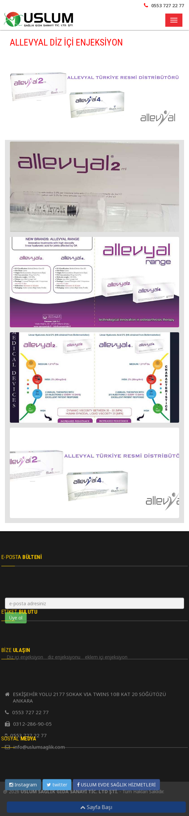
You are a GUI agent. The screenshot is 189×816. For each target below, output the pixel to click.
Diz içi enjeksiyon (25, 775)
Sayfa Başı (98, 807)
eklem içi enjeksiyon (106, 775)
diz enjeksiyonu (64, 775)
